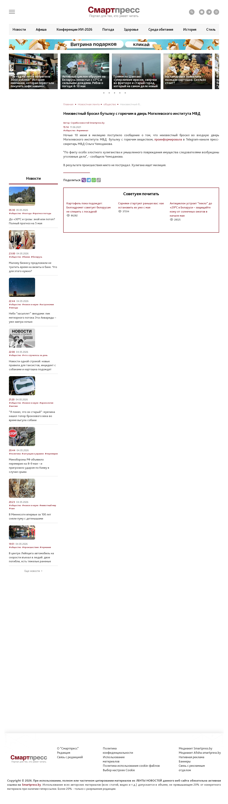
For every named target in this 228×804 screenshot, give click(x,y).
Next (216, 70)
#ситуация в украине (33, 453)
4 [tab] (121, 92)
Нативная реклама (191, 757)
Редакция (63, 752)
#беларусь (36, 256)
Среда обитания (160, 29)
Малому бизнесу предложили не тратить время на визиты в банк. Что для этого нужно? (33, 267)
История (189, 29)
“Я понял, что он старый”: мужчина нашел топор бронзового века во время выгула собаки (32, 416)
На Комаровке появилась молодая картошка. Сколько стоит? (185, 80)
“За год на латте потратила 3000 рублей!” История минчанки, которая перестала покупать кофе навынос (32, 81)
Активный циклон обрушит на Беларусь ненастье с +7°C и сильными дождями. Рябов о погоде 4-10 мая (83, 81)
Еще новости (32, 571)
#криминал (82, 130)
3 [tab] (116, 92)
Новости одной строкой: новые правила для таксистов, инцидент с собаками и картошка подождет (32, 365)
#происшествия (30, 547)
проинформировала (168, 139)
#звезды (13, 307)
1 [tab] (105, 92)
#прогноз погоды (41, 213)
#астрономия (46, 304)
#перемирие (51, 453)
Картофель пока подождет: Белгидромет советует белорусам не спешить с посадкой (88, 207)
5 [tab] (126, 92)
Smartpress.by (31, 784)
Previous (11, 70)
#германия (45, 547)
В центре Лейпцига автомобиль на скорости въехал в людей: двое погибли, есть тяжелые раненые (31, 557)
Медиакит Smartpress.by (195, 748)
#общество (69, 130)
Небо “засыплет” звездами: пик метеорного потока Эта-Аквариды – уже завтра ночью (32, 317)
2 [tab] (110, 92)
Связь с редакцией (70, 757)
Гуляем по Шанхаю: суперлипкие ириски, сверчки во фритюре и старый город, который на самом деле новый (136, 81)
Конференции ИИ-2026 (74, 29)
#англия (13, 406)
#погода (27, 213)
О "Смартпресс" (68, 748)
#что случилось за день (35, 355)
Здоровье (131, 29)
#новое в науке (30, 304)
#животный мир (47, 505)
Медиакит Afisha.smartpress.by (200, 752)
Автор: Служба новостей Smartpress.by (84, 122)
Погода (108, 29)
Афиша (41, 29)
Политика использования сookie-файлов (131, 765)
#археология (46, 402)
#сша (12, 508)
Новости (19, 29)
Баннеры (185, 761)
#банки (26, 256)
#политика (15, 453)
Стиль (211, 29)
